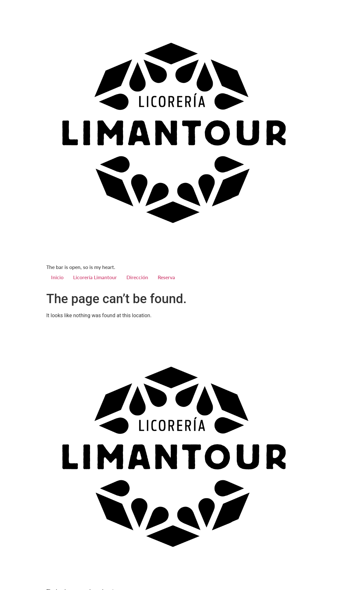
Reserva (166, 277)
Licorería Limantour (95, 277)
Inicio (57, 277)
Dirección (137, 277)
